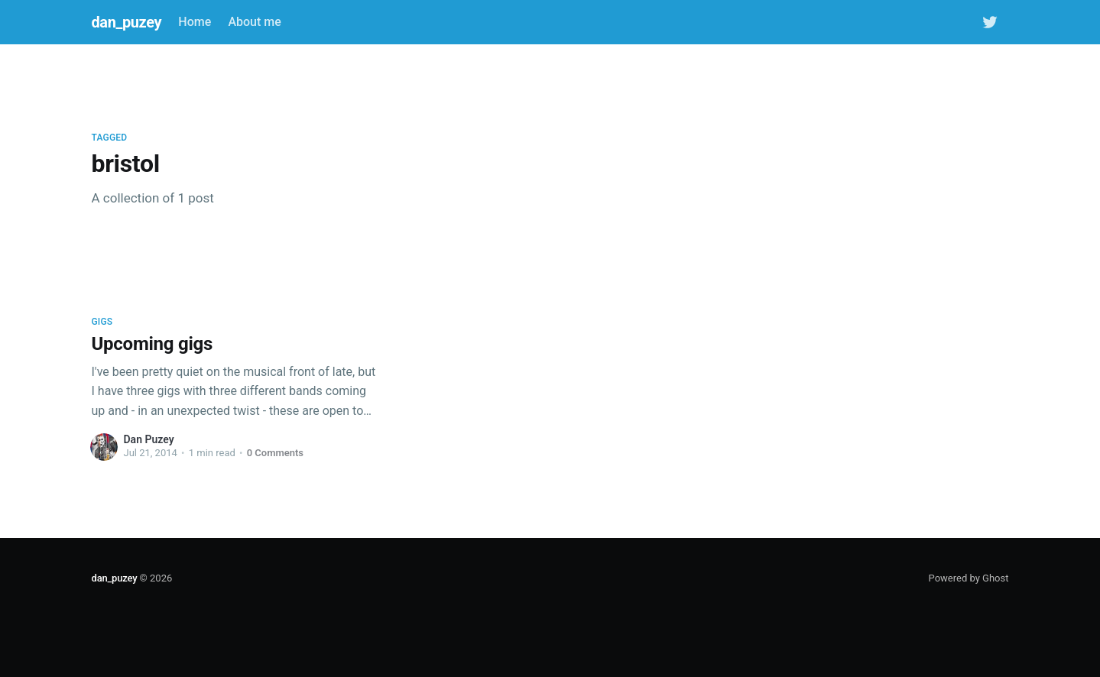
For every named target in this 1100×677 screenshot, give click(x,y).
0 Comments (275, 452)
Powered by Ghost (969, 578)
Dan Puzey (149, 439)
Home (194, 22)
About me (254, 22)
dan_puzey (127, 22)
